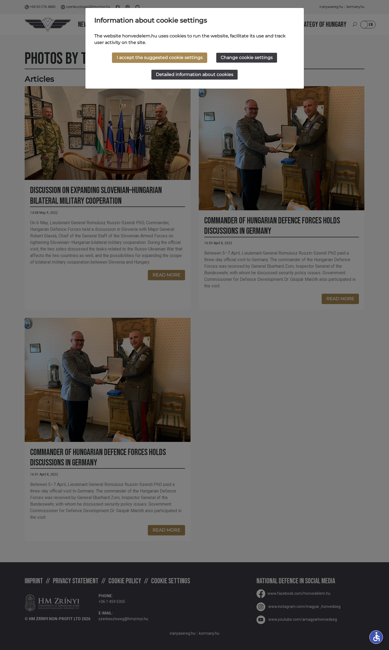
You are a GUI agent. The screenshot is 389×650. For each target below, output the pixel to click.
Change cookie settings (247, 57)
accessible (376, 636)
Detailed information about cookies (194, 74)
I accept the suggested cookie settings (160, 57)
